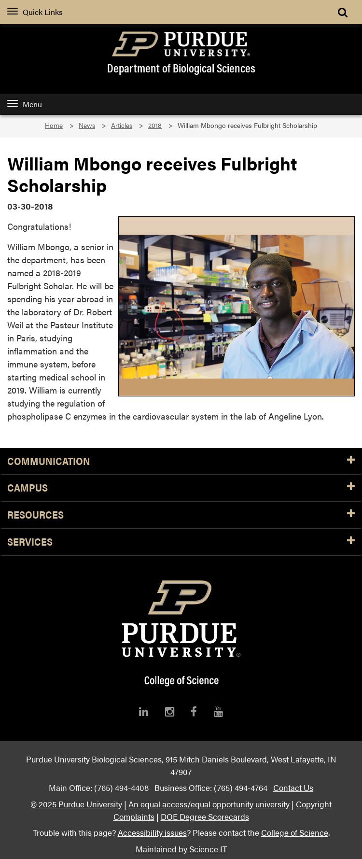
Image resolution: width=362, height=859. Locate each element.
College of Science (294, 832)
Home (54, 125)
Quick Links (35, 11)
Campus (181, 488)
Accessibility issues (152, 832)
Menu (24, 104)
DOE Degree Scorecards (205, 816)
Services (181, 542)
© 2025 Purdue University (76, 804)
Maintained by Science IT (181, 849)
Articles (121, 125)
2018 (155, 125)
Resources (181, 515)
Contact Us (293, 787)
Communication (181, 461)
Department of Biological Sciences (181, 67)
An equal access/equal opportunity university (209, 804)
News (87, 125)
